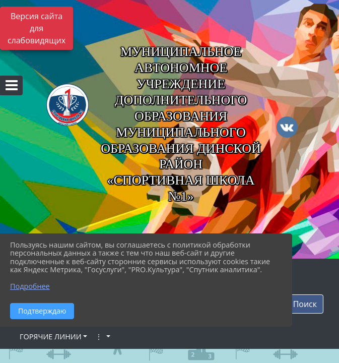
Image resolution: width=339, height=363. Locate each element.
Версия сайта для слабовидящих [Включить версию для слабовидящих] (36, 28)
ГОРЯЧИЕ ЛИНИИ (51, 336)
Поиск (305, 304)
